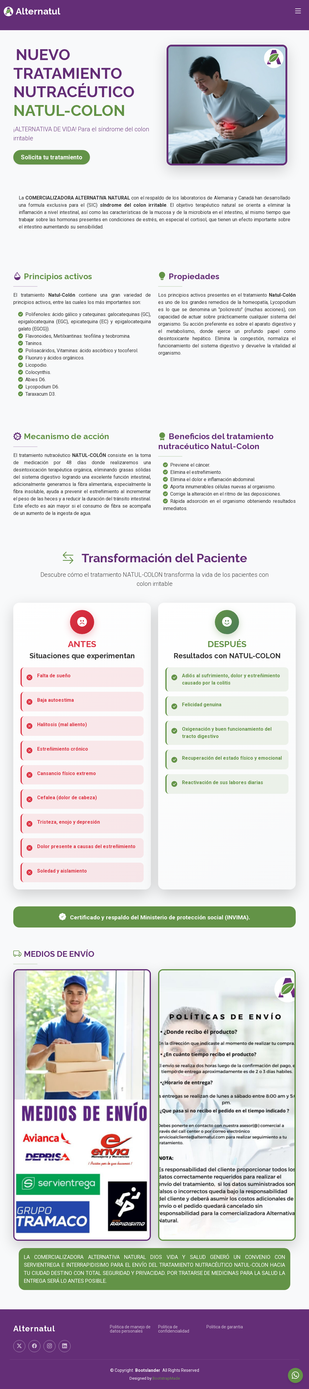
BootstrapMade (166, 1378)
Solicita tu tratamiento (51, 157)
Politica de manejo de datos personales (130, 1329)
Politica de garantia (224, 1327)
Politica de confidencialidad (173, 1329)
